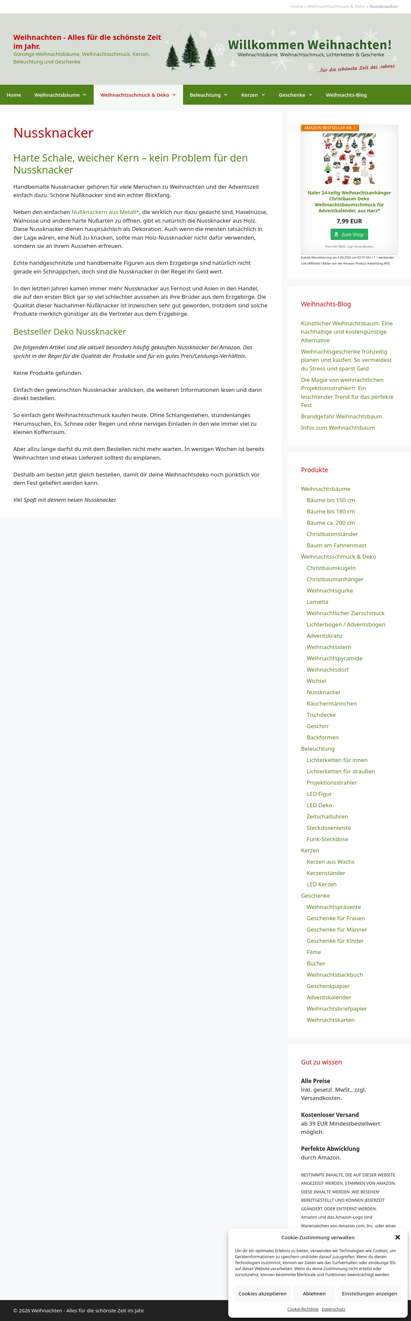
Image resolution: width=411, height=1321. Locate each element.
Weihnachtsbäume (64, 95)
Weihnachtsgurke (330, 590)
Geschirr (318, 726)
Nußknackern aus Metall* (105, 212)
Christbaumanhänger (335, 579)
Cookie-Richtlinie (303, 1309)
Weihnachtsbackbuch (335, 974)
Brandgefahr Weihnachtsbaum (341, 416)
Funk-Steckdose (327, 839)
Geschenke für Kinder (335, 940)
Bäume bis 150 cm (331, 500)
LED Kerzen (322, 884)
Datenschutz (333, 1309)
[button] (397, 1237)
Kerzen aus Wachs (331, 861)
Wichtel (316, 681)
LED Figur (319, 794)
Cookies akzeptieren (263, 1293)
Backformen (323, 737)
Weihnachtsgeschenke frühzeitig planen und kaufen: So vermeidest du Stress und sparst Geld (346, 360)
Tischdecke (321, 714)
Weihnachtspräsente (334, 907)
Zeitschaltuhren (327, 816)
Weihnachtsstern (329, 647)
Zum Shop (353, 234)
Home (297, 6)
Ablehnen (314, 1293)
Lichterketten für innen (337, 760)
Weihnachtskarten (331, 1020)
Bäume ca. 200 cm (331, 522)
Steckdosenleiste (329, 827)
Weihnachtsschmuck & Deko (336, 6)
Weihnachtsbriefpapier (337, 1008)
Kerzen (256, 95)
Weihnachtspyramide (334, 658)
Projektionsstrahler (332, 782)
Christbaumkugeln (331, 568)
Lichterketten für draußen (341, 771)
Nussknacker (324, 692)
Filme (314, 952)
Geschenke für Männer (337, 929)
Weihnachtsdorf (328, 669)
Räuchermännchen (332, 703)
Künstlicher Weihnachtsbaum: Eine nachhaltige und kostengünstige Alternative (347, 331)
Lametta (318, 601)
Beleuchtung (212, 95)
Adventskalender (329, 997)
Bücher (316, 963)
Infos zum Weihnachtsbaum (338, 427)
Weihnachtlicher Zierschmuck (345, 613)
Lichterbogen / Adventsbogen (346, 624)
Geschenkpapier (328, 986)
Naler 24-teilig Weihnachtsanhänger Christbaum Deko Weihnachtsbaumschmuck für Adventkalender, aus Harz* (349, 202)
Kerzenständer (326, 873)
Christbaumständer (332, 534)
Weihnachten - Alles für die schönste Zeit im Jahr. (87, 41)
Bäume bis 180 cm (331, 511)
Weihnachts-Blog (346, 94)
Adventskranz (325, 635)
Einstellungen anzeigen (369, 1293)
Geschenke (299, 95)
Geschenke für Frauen (336, 918)
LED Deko (319, 805)
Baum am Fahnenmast (336, 545)
